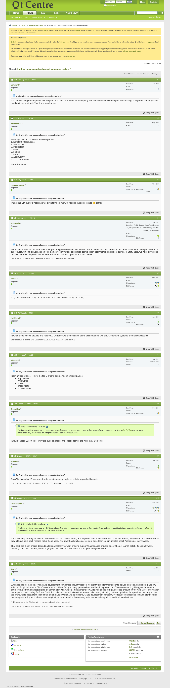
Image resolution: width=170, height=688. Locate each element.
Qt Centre (14, 42)
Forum (30, 13)
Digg (15, 641)
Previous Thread (80, 629)
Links (56, 13)
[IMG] (130, 647)
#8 (158, 403)
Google (16, 654)
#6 (158, 312)
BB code (131, 641)
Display (154, 74)
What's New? (72, 13)
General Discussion (36, 25)
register (150, 42)
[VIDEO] (131, 650)
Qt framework (64, 42)
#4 (158, 218)
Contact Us (134, 668)
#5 (158, 273)
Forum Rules (133, 658)
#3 (158, 179)
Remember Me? (110, 5)
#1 (158, 79)
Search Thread (142, 74)
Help (142, 2)
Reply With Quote (151, 113)
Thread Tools (128, 74)
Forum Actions (37, 17)
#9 (158, 456)
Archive (152, 668)
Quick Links (51, 17)
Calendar (27, 17)
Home (16, 13)
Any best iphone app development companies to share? (44, 69)
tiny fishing (127, 430)
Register (154, 2)
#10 (157, 498)
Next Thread (91, 629)
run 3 (149, 528)
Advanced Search (154, 17)
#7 (158, 354)
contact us (70, 56)
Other (23, 25)
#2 (158, 118)
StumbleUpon (19, 650)
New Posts (14, 17)
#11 (157, 563)
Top (158, 623)
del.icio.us (18, 645)
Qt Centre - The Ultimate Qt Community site (90, 683)
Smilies (131, 644)
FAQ (20, 17)
